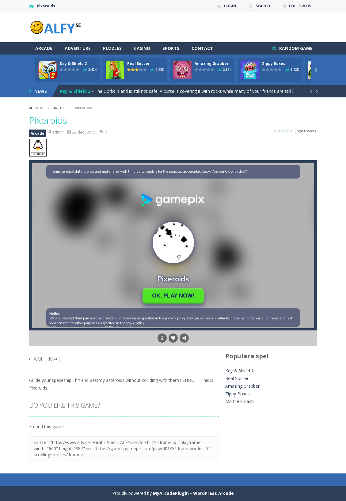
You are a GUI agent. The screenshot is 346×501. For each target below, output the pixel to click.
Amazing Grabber (212, 63)
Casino (142, 48)
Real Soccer (138, 63)
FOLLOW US (300, 6)
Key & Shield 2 (73, 63)
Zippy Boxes (273, 63)
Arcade (43, 48)
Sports (170, 48)
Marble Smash (239, 401)
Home (39, 108)
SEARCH (263, 6)
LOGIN (230, 6)
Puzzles (112, 48)
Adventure (78, 48)
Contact (202, 48)
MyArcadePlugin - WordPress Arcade (193, 493)
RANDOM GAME (295, 48)
